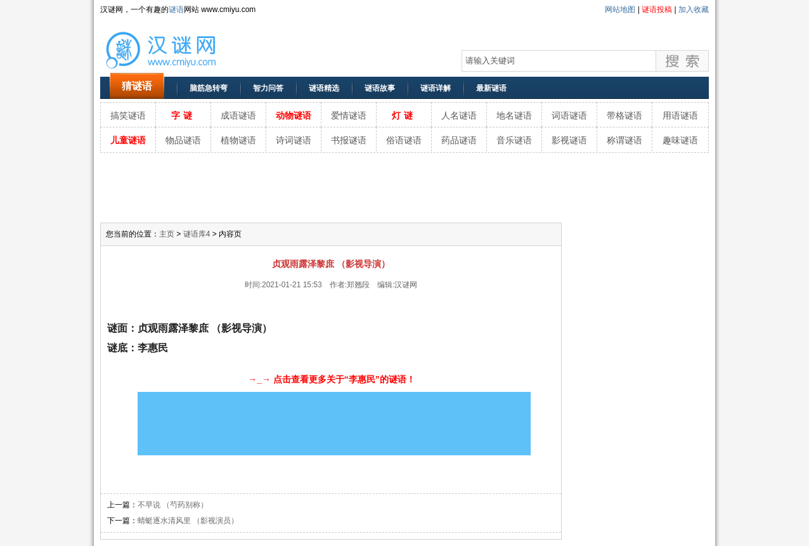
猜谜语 (137, 86)
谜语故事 (380, 88)
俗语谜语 (404, 140)
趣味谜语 (680, 140)
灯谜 (404, 115)
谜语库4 (196, 234)
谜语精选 (324, 88)
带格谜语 (624, 115)
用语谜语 (680, 115)
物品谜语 (183, 140)
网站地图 (620, 9)
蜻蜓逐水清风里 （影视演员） (188, 520)
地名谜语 (514, 115)
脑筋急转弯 (209, 88)
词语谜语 (569, 115)
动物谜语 (293, 115)
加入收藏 (693, 9)
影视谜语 (569, 140)
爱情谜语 (348, 115)
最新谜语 (491, 88)
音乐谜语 (514, 140)
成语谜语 (238, 115)
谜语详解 (435, 88)
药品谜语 (459, 140)
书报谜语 (348, 140)
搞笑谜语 (128, 115)
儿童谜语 (128, 140)
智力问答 (268, 88)
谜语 (176, 9)
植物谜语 (238, 140)
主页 (166, 234)
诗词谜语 (293, 140)
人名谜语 (459, 115)
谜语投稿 (657, 9)
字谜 (183, 115)
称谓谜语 (624, 140)
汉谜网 (405, 284)
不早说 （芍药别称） (173, 504)
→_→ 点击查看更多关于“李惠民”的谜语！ (331, 379)
